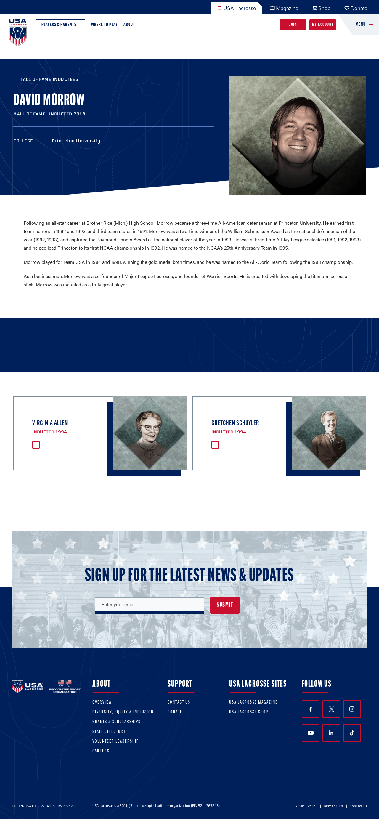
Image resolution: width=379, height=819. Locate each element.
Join (293, 25)
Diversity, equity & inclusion (123, 712)
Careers (101, 751)
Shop (321, 8)
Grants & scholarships (116, 722)
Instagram (351, 709)
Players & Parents (60, 26)
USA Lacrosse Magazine (253, 702)
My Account (323, 25)
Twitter (331, 709)
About (130, 26)
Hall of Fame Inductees (48, 79)
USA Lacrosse (236, 8)
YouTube (311, 733)
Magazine (283, 8)
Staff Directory (109, 732)
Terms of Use (333, 806)
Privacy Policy (306, 806)
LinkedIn (331, 732)
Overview (102, 702)
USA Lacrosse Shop (248, 712)
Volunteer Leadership (115, 741)
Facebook (310, 709)
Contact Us (179, 702)
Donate (355, 8)
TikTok (352, 733)
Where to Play (104, 24)
